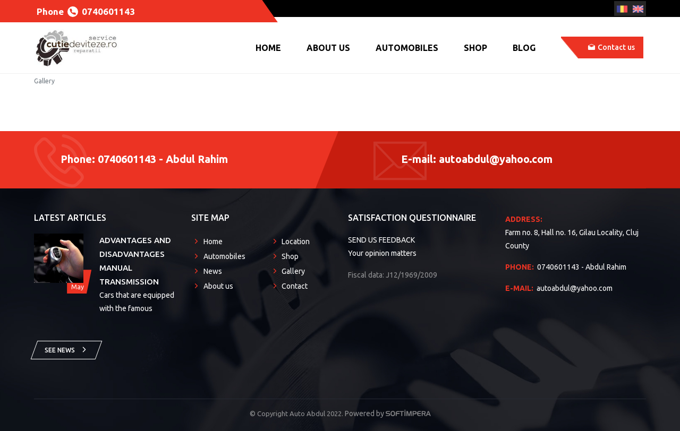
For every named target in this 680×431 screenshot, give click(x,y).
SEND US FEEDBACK (381, 240)
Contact (295, 286)
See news (66, 350)
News (212, 271)
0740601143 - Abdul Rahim (565, 267)
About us (328, 48)
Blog (524, 48)
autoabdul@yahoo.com (559, 288)
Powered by (388, 413)
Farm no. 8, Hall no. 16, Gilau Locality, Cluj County (575, 231)
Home (268, 48)
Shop (475, 48)
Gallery (293, 271)
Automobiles (407, 48)
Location (296, 241)
